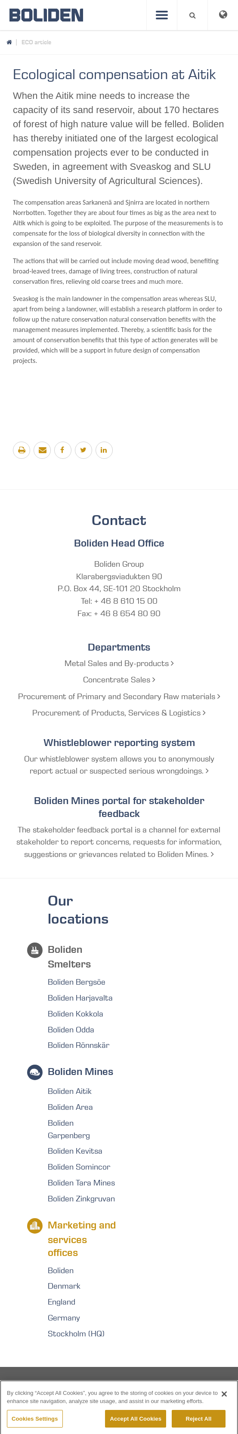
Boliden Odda (71, 1030)
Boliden (61, 1270)
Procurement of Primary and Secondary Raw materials (119, 696)
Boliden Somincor (79, 1167)
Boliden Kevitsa (75, 1151)
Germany (64, 1318)
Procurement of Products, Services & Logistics (119, 713)
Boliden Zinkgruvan (81, 1199)
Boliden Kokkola (75, 1014)
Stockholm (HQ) (76, 1334)
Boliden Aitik (70, 1091)
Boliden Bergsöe (76, 982)
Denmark (64, 1286)
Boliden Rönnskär (78, 1045)
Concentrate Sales (119, 680)
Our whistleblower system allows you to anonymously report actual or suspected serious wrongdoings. (119, 765)
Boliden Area (70, 1107)
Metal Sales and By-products (119, 663)
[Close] (224, 1400)
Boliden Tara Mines (81, 1183)
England (61, 1302)
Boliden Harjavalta (80, 998)
